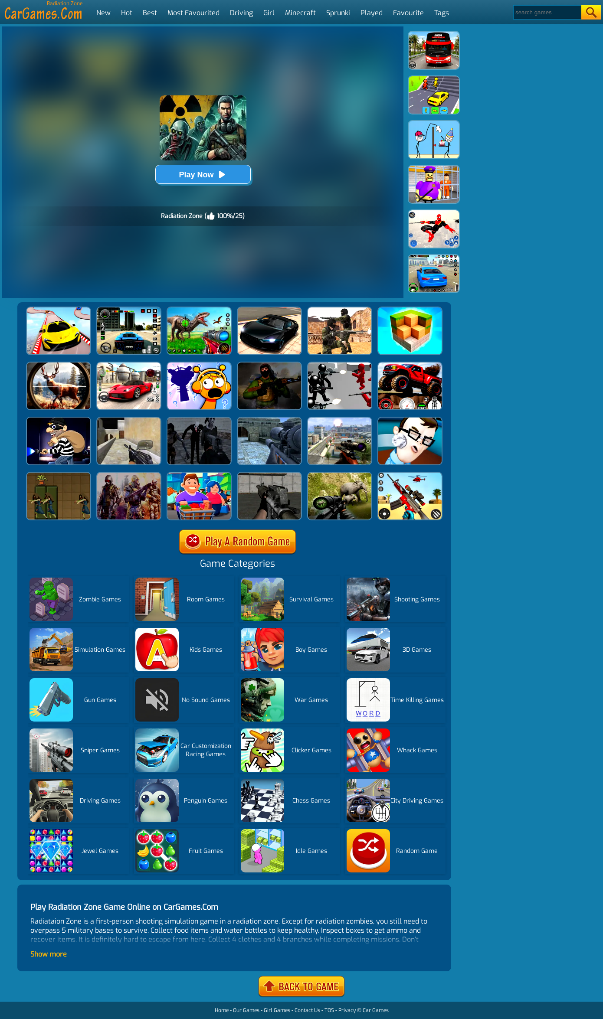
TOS (329, 1010)
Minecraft (300, 12)
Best (150, 12)
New (103, 12)
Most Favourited (193, 12)
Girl (269, 12)
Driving (241, 12)
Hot (126, 12)
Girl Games (277, 1010)
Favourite (408, 12)
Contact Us (307, 1010)
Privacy (347, 1010)
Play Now (202, 174)
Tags (441, 12)
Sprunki (338, 12)
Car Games (376, 1010)
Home (222, 1010)
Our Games (246, 1010)
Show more (48, 954)
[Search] (546, 12)
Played (371, 12)
